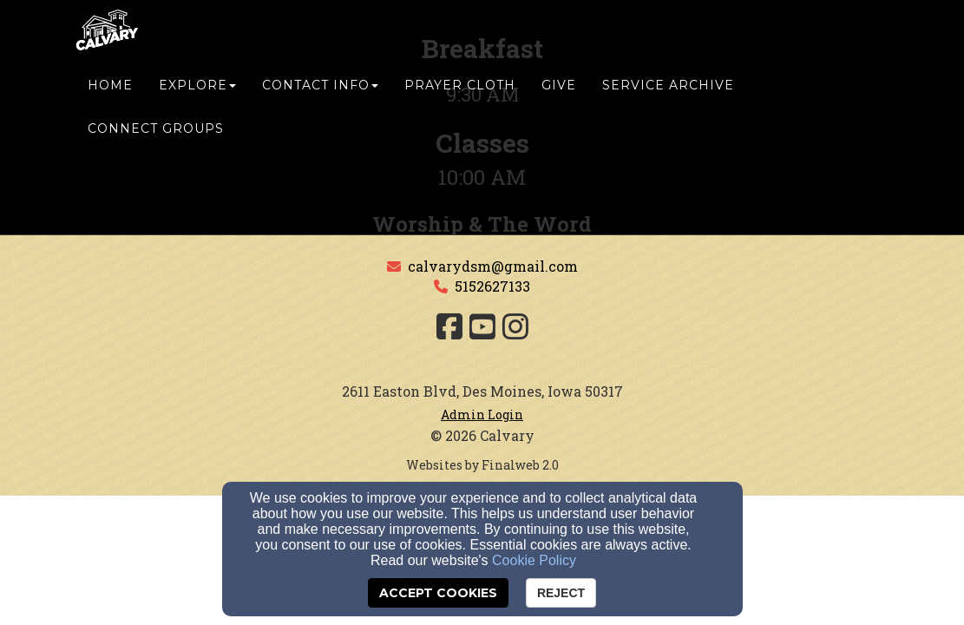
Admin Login (482, 414)
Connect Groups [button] (156, 145)
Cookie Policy (534, 560)
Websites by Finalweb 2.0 (482, 465)
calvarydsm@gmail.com (493, 266)
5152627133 (492, 286)
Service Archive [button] (668, 101)
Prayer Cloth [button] (459, 101)
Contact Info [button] (320, 101)
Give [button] (558, 101)
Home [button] (110, 101)
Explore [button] (197, 101)
